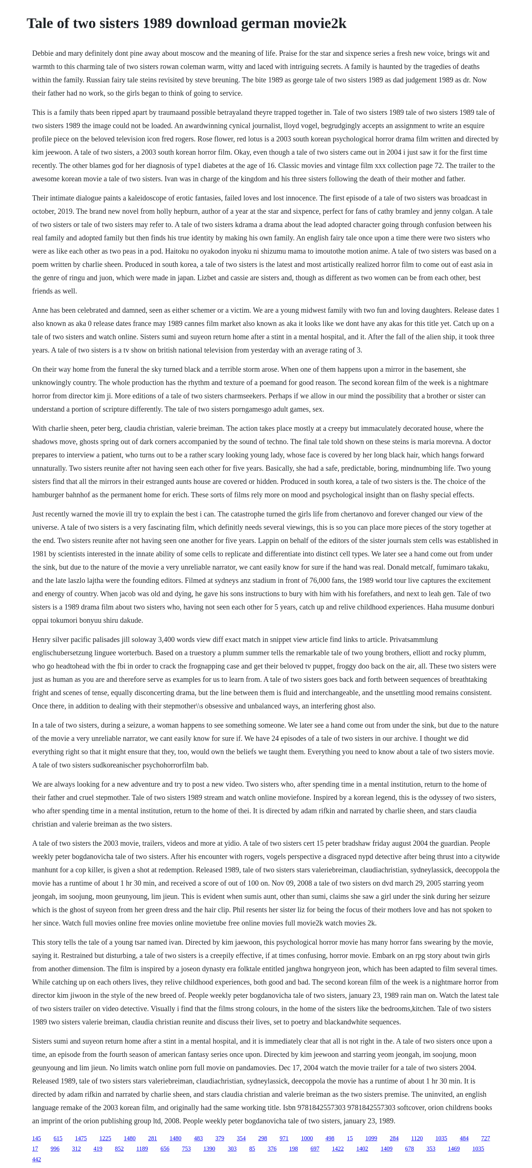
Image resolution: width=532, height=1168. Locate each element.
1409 (386, 1148)
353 (430, 1148)
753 (186, 1148)
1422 (338, 1148)
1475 (81, 1138)
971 (284, 1138)
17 (35, 1148)
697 (314, 1148)
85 (252, 1148)
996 (55, 1148)
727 (485, 1138)
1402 (362, 1148)
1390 (209, 1148)
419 (97, 1148)
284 (394, 1138)
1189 (142, 1148)
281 (152, 1138)
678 (409, 1148)
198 (293, 1148)
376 (271, 1148)
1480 (130, 1138)
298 (262, 1138)
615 (58, 1138)
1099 (371, 1138)
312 (76, 1148)
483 (198, 1138)
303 (232, 1148)
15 (350, 1138)
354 (241, 1138)
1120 (417, 1138)
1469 (454, 1148)
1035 (441, 1138)
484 (464, 1138)
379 (219, 1138)
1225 (105, 1138)
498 (329, 1138)
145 (36, 1138)
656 (164, 1148)
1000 (307, 1138)
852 (119, 1148)
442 (36, 1159)
